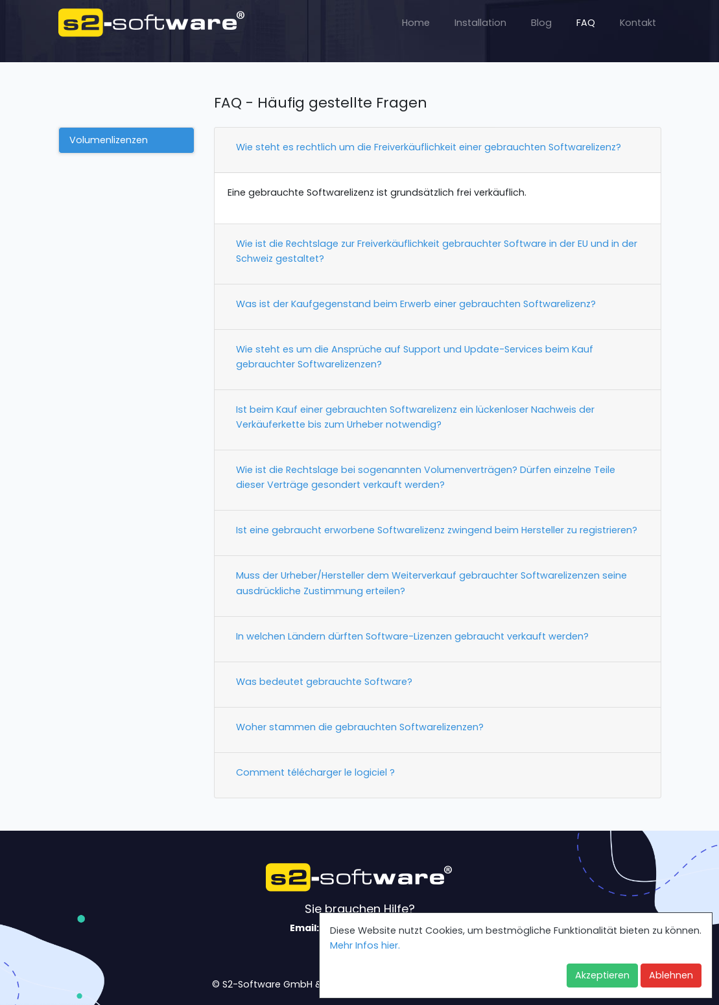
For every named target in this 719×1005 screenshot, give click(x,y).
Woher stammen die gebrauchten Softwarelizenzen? (360, 727)
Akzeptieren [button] (602, 975)
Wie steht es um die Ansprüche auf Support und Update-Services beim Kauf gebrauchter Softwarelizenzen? (414, 357)
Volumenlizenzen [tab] (108, 139)
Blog (541, 22)
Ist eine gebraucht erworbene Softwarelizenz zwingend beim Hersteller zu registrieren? (436, 530)
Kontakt (638, 22)
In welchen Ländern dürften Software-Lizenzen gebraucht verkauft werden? (412, 636)
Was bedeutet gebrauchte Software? (324, 681)
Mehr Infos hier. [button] (365, 945)
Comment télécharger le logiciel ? (315, 772)
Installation (480, 22)
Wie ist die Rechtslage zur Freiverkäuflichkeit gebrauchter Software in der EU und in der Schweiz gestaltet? (436, 251)
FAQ (585, 22)
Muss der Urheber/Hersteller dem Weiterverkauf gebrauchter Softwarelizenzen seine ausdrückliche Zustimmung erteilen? (431, 583)
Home (416, 22)
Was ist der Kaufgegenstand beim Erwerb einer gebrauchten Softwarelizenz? (416, 303)
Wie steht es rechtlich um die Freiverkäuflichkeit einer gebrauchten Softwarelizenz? (428, 147)
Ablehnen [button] (671, 975)
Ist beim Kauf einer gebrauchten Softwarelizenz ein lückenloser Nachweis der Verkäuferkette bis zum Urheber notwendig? (415, 417)
